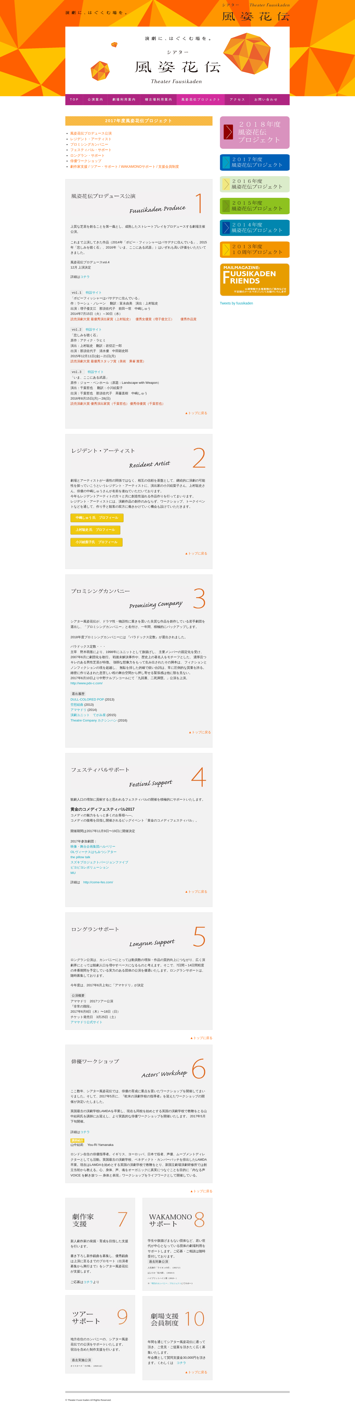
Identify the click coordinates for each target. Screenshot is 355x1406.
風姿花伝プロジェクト (201, 99)
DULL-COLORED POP (88, 699)
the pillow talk (80, 857)
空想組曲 (77, 704)
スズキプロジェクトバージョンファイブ (99, 862)
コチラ (85, 277)
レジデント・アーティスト (91, 139)
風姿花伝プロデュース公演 (91, 133)
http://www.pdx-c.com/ (87, 683)
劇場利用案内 (124, 99)
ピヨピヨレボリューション (90, 867)
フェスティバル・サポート (91, 150)
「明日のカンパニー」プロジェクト (165, 1283)
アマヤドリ (79, 710)
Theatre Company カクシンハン (94, 720)
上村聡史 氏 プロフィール (95, 530)
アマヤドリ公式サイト (87, 1022)
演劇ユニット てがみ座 (89, 715)
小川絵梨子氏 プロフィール (96, 542)
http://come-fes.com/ (96, 882)
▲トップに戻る (196, 413)
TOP (74, 99)
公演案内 (96, 99)
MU (73, 873)
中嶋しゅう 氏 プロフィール (97, 517)
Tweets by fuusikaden (236, 303)
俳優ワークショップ (85, 161)
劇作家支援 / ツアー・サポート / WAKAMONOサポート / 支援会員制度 (124, 166)
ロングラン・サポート (87, 155)
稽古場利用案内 (159, 99)
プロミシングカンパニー (89, 144)
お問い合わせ (266, 99)
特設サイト (94, 292)
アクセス (238, 99)
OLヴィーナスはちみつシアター (94, 852)
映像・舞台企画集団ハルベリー (93, 846)
